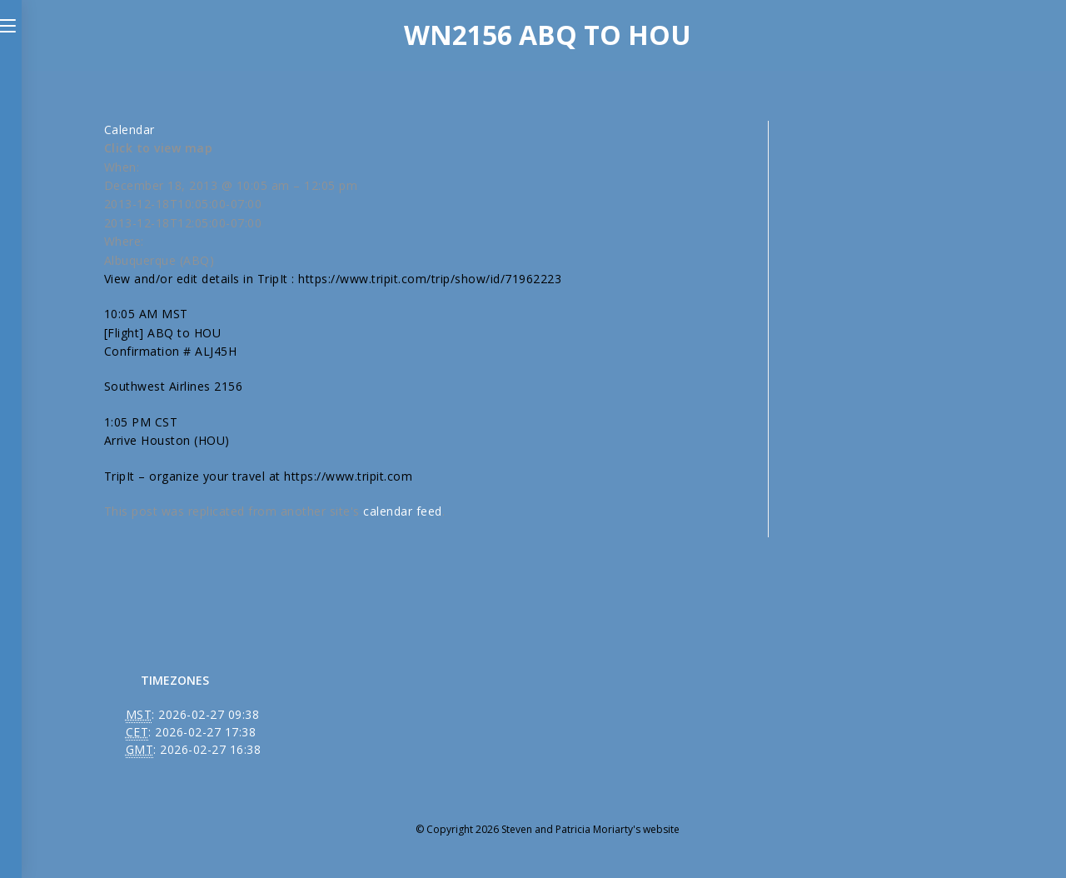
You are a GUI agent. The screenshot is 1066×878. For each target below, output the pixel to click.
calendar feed (402, 511)
